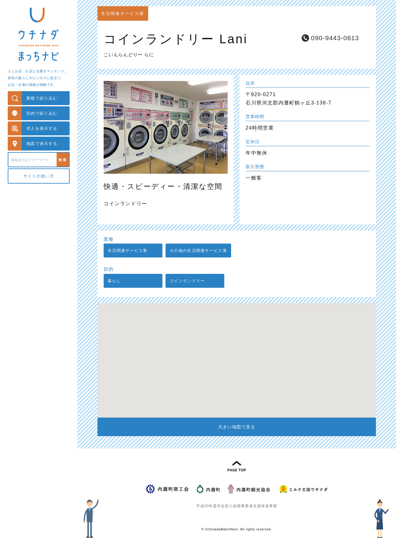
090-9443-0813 (335, 37)
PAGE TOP (236, 466)
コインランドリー (187, 280)
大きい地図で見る (236, 426)
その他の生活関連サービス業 (198, 250)
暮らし (114, 280)
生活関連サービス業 (128, 250)
